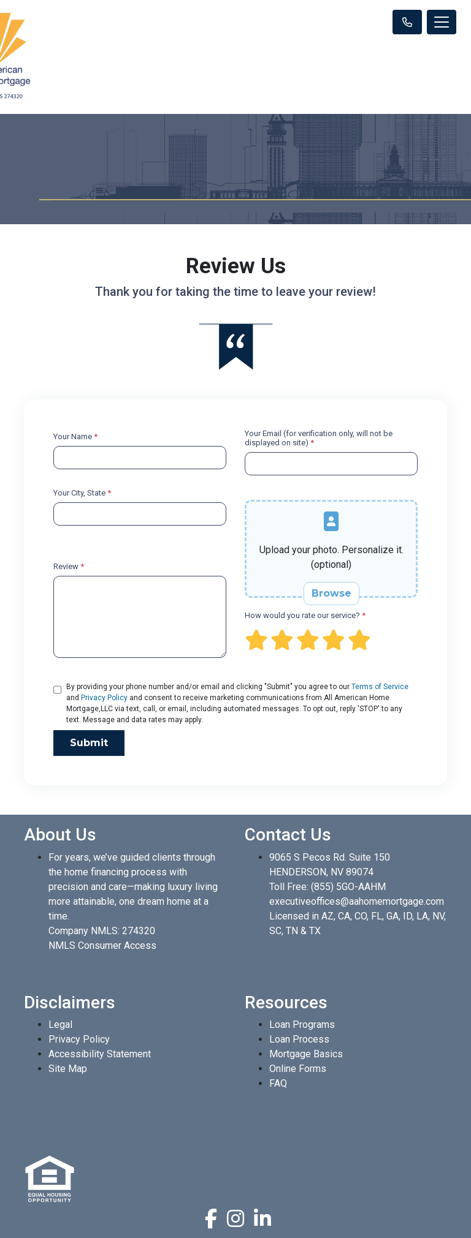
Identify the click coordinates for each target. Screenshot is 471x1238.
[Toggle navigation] (441, 22)
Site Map (67, 1068)
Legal (60, 1024)
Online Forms (297, 1068)
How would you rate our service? (305, 615)
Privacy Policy (104, 697)
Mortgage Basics (306, 1054)
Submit (89, 743)
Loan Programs (302, 1024)
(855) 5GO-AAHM (348, 887)
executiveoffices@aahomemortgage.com (356, 901)
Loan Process (299, 1039)
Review (68, 566)
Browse (331, 593)
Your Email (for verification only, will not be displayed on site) (318, 438)
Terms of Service (379, 686)
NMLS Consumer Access (102, 945)
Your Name (75, 436)
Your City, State (82, 492)
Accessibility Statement (99, 1054)
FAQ (278, 1083)
